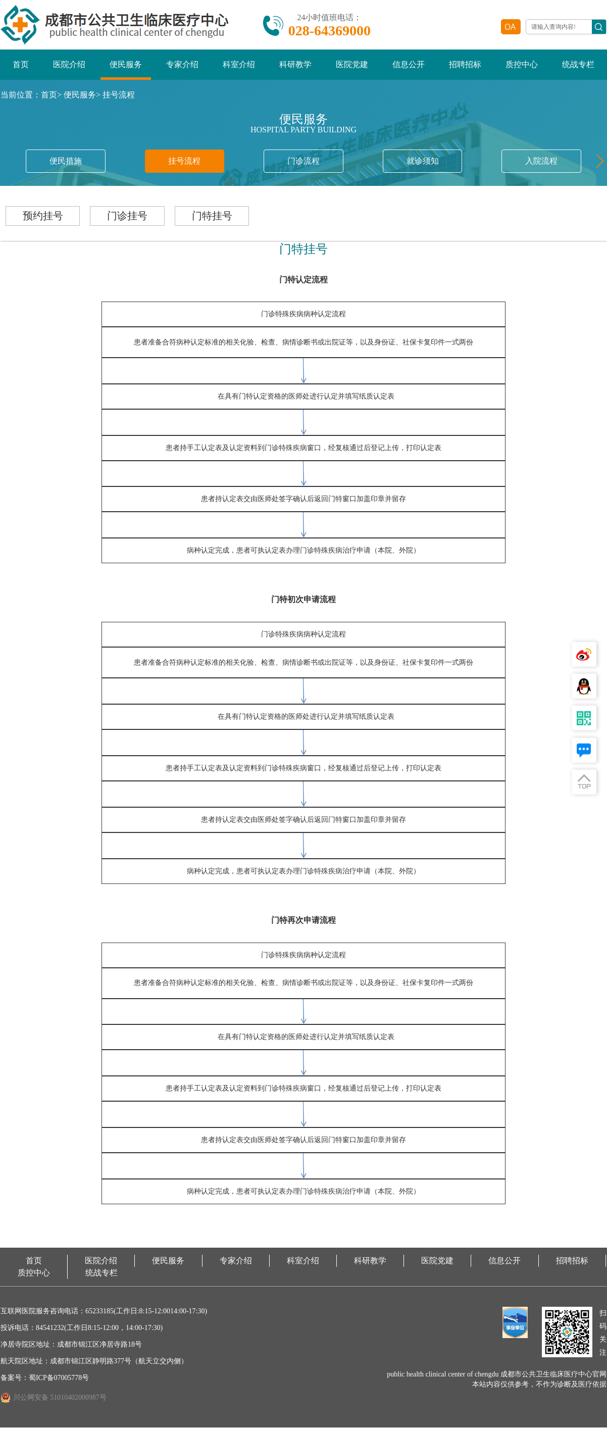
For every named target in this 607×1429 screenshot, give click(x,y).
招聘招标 (465, 65)
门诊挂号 (131, 217)
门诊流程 (303, 162)
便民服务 (126, 65)
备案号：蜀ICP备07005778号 (45, 1379)
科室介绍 (239, 65)
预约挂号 (44, 217)
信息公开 (408, 65)
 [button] (596, 162)
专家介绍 (182, 65)
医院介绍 (69, 65)
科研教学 (295, 65)
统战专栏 (578, 65)
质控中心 (521, 65)
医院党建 (352, 65)
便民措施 (65, 162)
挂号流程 (119, 95)
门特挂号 (217, 217)
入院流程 (541, 162)
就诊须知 (423, 162)
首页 (21, 65)
